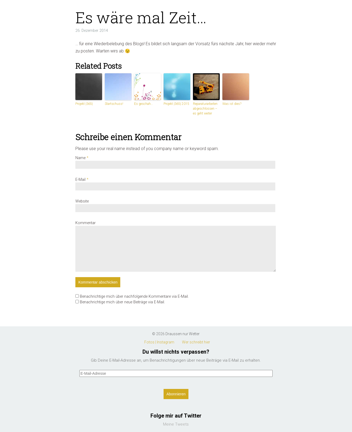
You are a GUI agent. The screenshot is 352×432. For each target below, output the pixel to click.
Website (82, 201)
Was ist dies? (231, 104)
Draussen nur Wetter (182, 334)
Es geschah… (143, 104)
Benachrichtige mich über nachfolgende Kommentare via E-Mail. (134, 296)
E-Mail (81, 179)
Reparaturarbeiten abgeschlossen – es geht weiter (205, 108)
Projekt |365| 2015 (176, 104)
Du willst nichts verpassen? (175, 352)
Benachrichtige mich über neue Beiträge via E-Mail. (122, 302)
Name (81, 158)
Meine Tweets (176, 424)
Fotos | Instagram (159, 342)
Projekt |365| (84, 104)
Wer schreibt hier (196, 342)
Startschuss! (114, 104)
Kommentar (85, 223)
